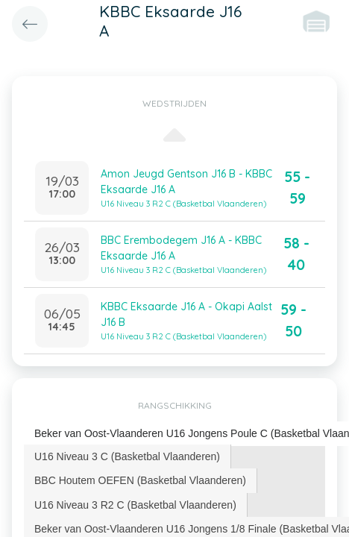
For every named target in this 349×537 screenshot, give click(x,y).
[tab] (127, 456)
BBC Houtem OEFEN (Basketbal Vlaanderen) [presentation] (140, 480)
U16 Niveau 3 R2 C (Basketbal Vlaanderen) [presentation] (135, 505)
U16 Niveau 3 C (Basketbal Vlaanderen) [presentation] (127, 456)
